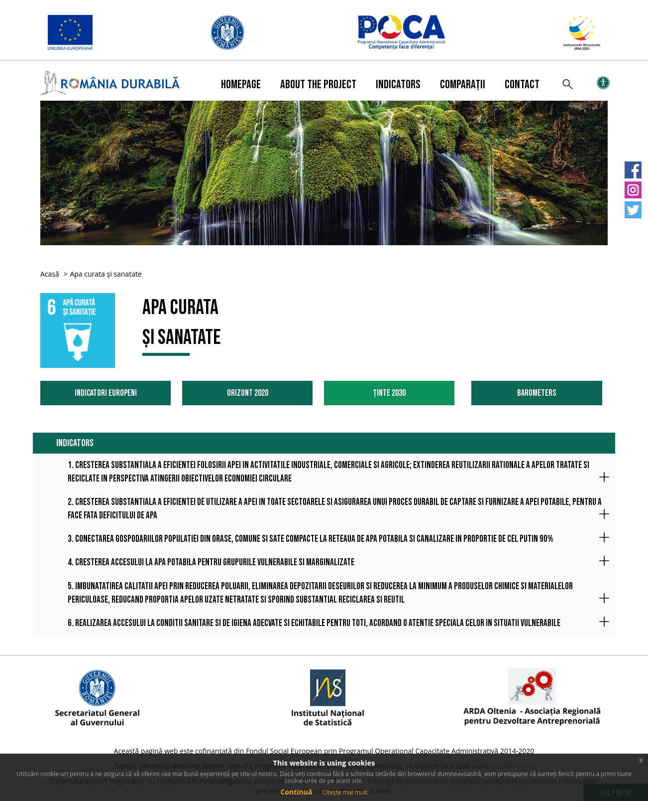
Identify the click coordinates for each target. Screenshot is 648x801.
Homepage (241, 84)
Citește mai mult (344, 792)
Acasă (49, 274)
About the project (318, 84)
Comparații (462, 84)
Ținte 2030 (389, 393)
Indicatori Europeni (106, 393)
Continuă (296, 792)
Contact (522, 84)
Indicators (398, 84)
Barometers (536, 393)
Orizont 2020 (247, 393)
